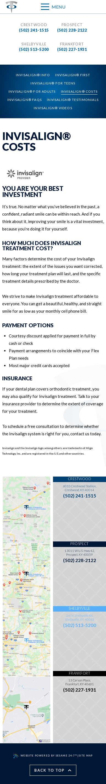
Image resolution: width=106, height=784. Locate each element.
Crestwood (34, 25)
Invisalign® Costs (79, 91)
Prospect (72, 25)
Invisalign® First (72, 75)
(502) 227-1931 (72, 49)
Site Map (86, 755)
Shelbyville (33, 44)
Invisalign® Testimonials (73, 100)
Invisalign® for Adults (32, 91)
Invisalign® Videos (53, 108)
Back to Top (52, 770)
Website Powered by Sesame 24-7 (45, 756)
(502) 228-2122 (72, 30)
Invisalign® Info (33, 75)
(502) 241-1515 (34, 30)
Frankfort (72, 44)
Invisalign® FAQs (24, 100)
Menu (53, 6)
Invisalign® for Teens (52, 83)
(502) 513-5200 (34, 49)
